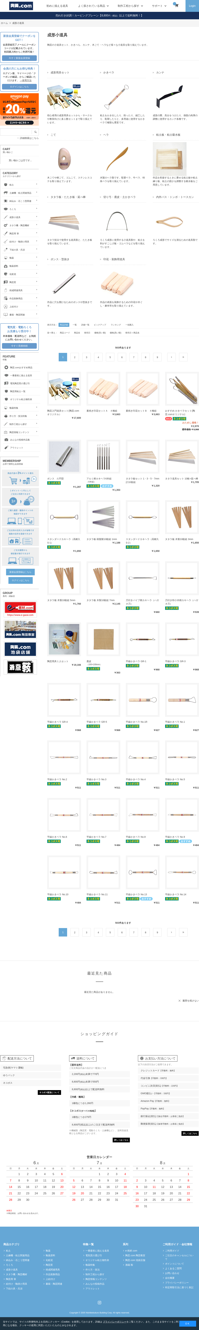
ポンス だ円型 (55, 478)
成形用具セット (60, 72)
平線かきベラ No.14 (175, 894)
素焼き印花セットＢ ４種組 (141, 410)
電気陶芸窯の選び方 (16, 383)
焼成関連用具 (13, 290)
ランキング (116, 325)
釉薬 (8, 258)
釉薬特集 (10, 408)
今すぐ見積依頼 (19, 345)
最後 (187, 357)
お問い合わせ (172, 1273)
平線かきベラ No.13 (136, 894)
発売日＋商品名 (132, 333)
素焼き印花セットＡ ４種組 (102, 410)
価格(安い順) (100, 333)
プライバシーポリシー (177, 1282)
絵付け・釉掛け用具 (16, 241)
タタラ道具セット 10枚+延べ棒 (181, 478)
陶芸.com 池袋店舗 (135, 1260)
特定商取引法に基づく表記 (179, 1287)
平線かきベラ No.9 (175, 837)
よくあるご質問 (173, 1268)
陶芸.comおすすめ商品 (17, 367)
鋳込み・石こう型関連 (17, 201)
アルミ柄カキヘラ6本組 (99, 478)
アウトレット (13, 447)
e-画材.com (131, 1250)
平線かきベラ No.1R (136, 721)
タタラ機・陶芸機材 (16, 225)
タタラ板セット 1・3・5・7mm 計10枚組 (142, 480)
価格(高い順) (115, 333)
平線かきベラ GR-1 (136, 661)
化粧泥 (9, 274)
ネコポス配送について (49, 1092)
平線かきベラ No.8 (136, 837)
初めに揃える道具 (57, 5)
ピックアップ (100, 325)
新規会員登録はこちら (20, 572)
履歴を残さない (190, 1000)
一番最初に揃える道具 (17, 375)
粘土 (8, 185)
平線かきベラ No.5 (175, 779)
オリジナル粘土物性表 (17, 399)
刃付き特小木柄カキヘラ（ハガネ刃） (181, 602)
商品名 (77, 333)
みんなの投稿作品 (95, 1283)
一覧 (75, 325)
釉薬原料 (10, 266)
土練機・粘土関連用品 (17, 193)
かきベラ (108, 72)
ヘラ (106, 134)
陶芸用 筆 (11, 233)
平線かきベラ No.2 (57, 779)
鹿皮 (89, 661)
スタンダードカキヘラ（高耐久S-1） (63, 541)
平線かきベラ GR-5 (97, 721)
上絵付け (10, 306)
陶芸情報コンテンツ (16, 432)
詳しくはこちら (121, 1140)
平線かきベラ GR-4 (57, 721)
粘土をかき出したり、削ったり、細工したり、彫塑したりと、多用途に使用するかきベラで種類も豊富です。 (122, 119)
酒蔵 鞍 (129, 1265)
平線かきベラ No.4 (136, 779)
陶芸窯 (9, 282)
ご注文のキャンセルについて (179, 1257)
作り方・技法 (93, 1269)
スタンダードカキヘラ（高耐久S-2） (142, 541)
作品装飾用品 (13, 298)
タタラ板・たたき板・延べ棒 (68, 197)
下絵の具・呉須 (14, 250)
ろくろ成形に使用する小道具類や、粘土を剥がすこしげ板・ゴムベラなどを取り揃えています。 (122, 243)
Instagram (99, 1302)
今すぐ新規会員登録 (19, 58)
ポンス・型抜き (60, 259)
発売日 (87, 333)
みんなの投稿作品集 (16, 440)
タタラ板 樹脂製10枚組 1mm (102, 539)
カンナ (160, 72)
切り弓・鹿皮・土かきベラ (119, 197)
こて (53, 134)
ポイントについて (174, 1263)
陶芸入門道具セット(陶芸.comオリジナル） (63, 412)
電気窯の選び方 (94, 1255)
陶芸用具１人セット (57, 661)
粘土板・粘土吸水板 (168, 134)
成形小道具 (11, 217)
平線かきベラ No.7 (96, 837)
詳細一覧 (85, 325)
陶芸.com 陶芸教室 (135, 1255)
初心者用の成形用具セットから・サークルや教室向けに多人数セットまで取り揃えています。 (69, 119)
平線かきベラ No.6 (57, 837)
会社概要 (170, 1278)
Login (192, 5)
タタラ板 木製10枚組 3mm (179, 539)
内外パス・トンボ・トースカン (175, 197)
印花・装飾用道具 (114, 259)
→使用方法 (26, 80)
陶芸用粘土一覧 (14, 391)
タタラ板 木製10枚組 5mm (61, 600)
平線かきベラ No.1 (175, 721)
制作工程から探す (15, 424)
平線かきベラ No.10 (57, 894)
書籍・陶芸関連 (14, 314)
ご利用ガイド (172, 1250)
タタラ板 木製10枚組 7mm (101, 600)
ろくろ (9, 209)
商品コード (65, 333)
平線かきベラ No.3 (96, 779)
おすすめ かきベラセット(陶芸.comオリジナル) (180, 412)
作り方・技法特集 (15, 416)
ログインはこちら (19, 86)
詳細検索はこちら (29, 138)
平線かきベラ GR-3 (175, 661)
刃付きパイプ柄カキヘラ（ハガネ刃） (142, 602)
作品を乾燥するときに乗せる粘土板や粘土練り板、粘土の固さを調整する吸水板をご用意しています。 (175, 181)
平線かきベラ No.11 (97, 894)
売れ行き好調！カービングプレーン (77, 15)
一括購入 (129, 325)
